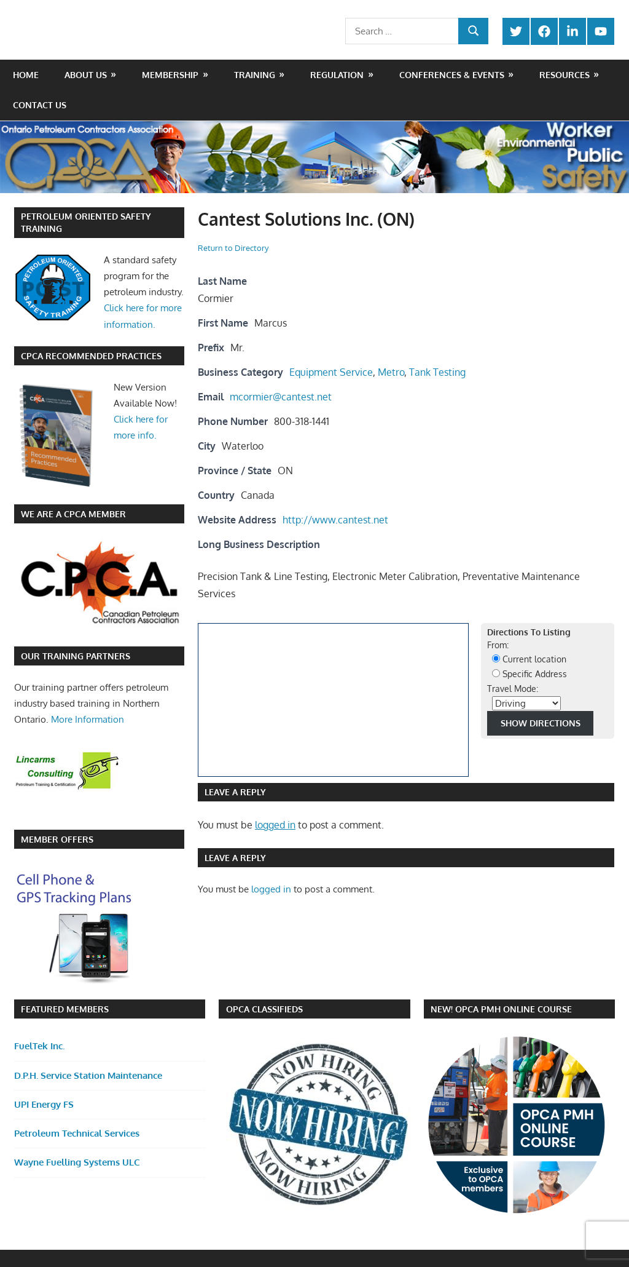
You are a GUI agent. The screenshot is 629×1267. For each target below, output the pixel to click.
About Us (85, 75)
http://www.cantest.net (335, 520)
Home (26, 75)
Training (254, 75)
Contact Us (39, 105)
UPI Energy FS (44, 1104)
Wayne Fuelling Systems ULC (77, 1162)
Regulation (337, 75)
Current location (529, 659)
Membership (170, 75)
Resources (564, 75)
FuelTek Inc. (39, 1046)
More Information (87, 719)
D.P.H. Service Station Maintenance (88, 1075)
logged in (275, 825)
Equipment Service (331, 372)
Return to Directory (233, 248)
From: (498, 645)
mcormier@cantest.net (281, 397)
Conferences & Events (451, 75)
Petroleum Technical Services (76, 1133)
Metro (391, 372)
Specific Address (529, 674)
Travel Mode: (512, 688)
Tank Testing (437, 372)
